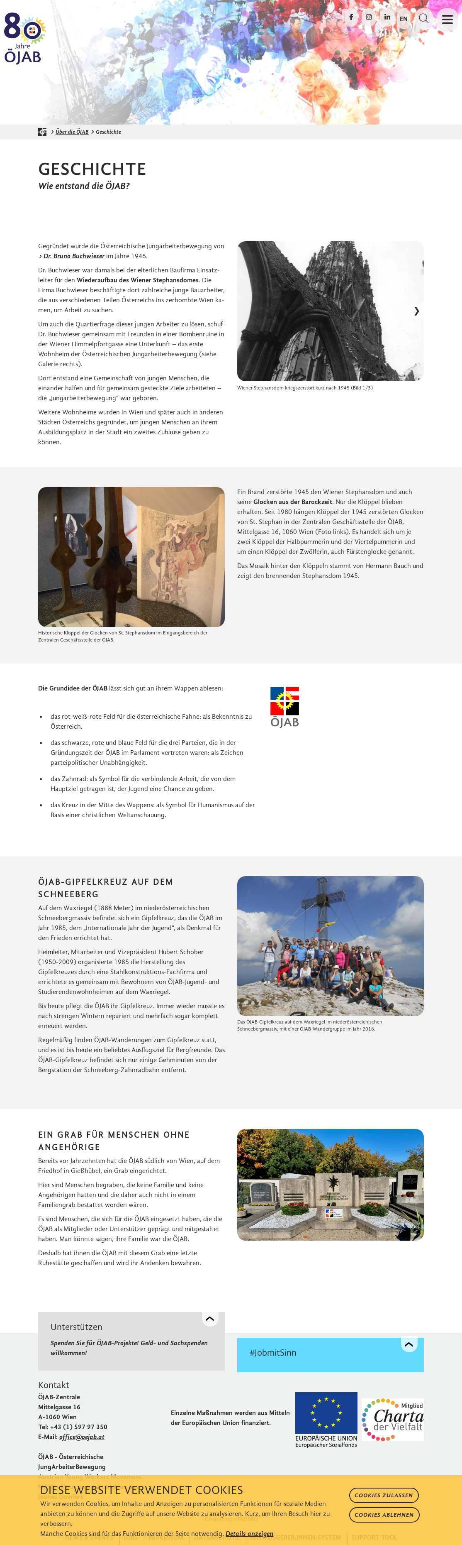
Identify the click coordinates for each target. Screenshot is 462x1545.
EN (404, 19)
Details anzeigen (249, 1534)
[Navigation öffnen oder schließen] (447, 20)
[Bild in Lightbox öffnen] (330, 311)
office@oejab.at (82, 1435)
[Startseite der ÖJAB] (44, 132)
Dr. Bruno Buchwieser (74, 256)
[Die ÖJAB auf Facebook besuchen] (351, 17)
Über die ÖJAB (72, 132)
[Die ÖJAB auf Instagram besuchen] (369, 17)
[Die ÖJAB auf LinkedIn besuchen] (387, 17)
